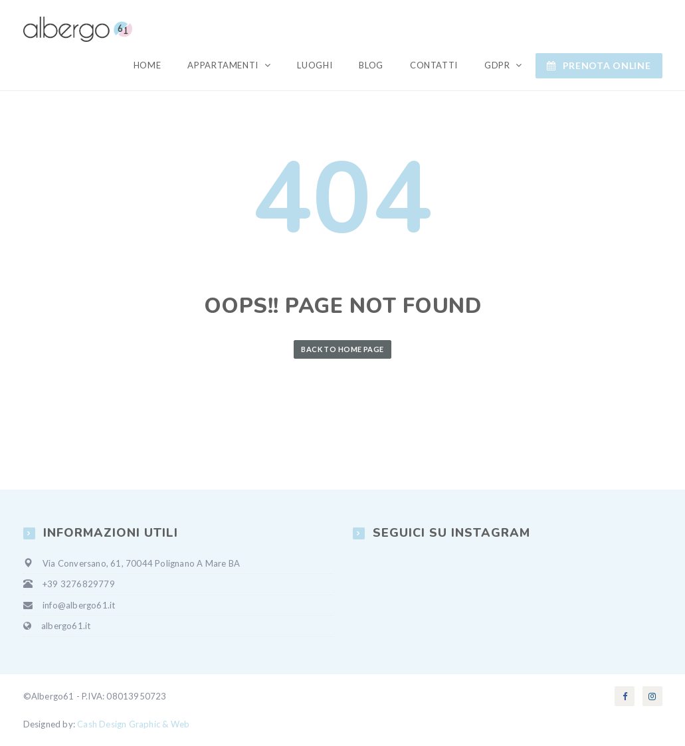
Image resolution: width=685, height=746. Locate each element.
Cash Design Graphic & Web (133, 724)
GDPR (498, 65)
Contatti (434, 65)
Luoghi (314, 65)
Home (147, 65)
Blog (371, 65)
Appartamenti (223, 65)
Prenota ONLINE (599, 65)
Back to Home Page (342, 349)
